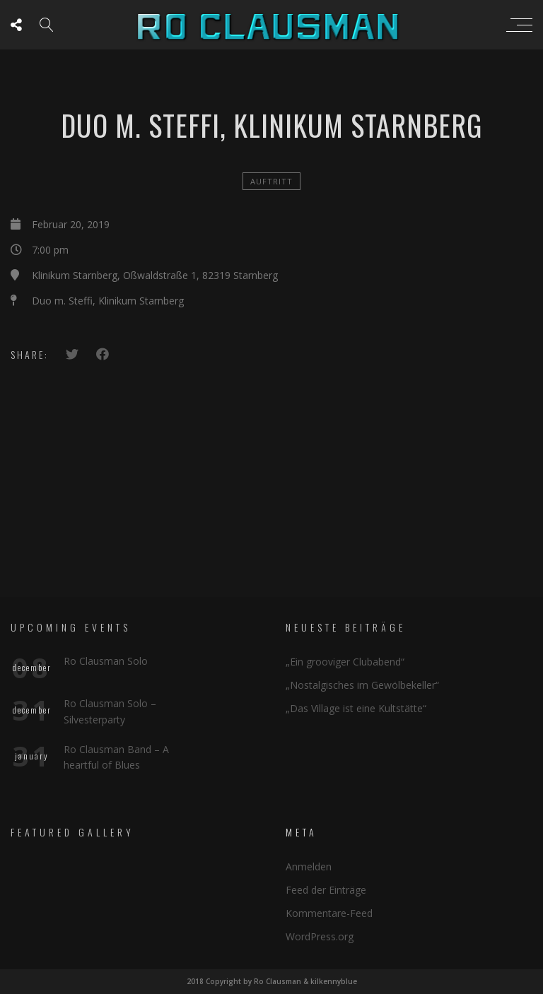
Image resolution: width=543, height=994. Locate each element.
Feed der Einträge (326, 890)
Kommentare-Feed (329, 913)
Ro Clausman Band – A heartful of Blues (116, 756)
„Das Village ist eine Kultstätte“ (356, 708)
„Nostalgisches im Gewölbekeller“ (362, 685)
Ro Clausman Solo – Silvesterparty (110, 711)
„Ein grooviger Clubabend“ (345, 661)
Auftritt (271, 181)
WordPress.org (320, 936)
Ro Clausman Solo (106, 661)
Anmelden (309, 866)
